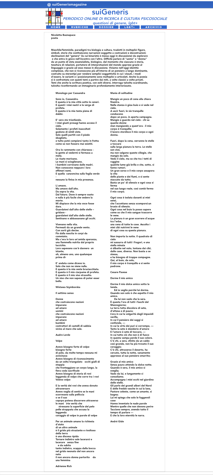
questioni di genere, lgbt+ (115, 23)
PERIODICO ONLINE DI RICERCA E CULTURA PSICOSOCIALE (115, 18)
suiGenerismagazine (70, 4)
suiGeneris (110, 11)
